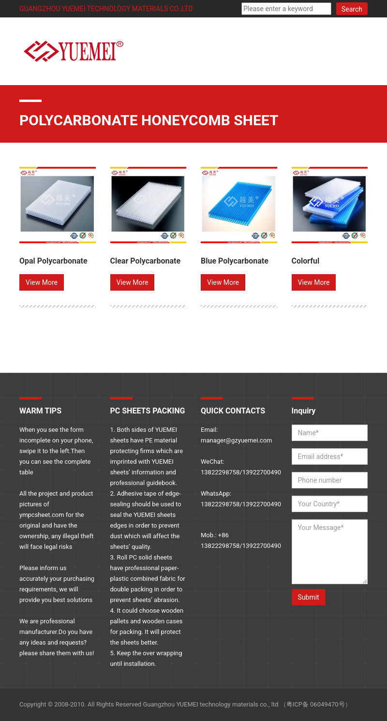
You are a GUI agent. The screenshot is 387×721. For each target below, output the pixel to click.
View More (42, 282)
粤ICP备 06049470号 (315, 704)
